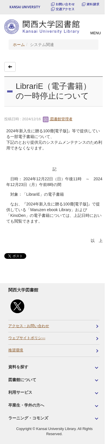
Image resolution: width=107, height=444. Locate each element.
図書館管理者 (57, 119)
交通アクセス (65, 9)
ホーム (19, 44)
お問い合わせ (65, 4)
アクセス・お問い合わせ (28, 326)
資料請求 (92, 4)
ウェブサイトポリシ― (26, 338)
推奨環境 (15, 350)
